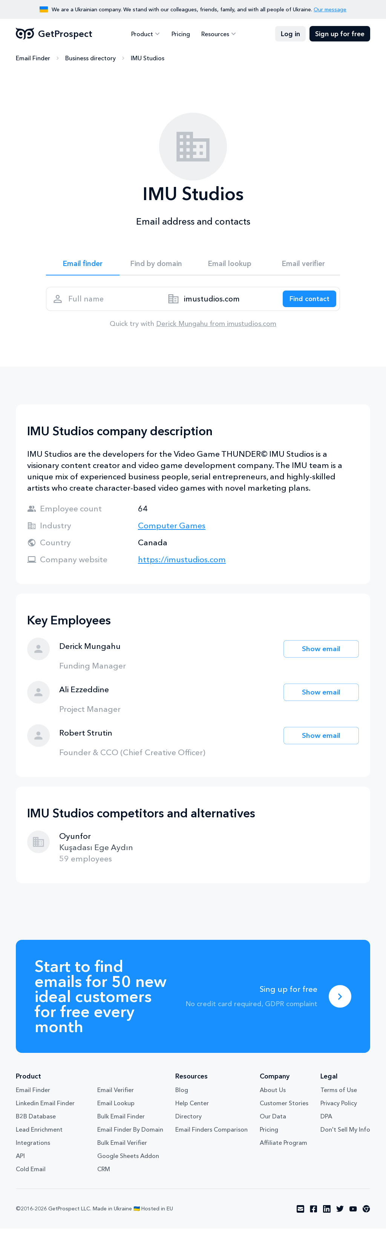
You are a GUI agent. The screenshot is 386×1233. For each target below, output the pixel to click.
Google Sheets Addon (128, 1160)
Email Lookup (116, 1107)
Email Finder (33, 58)
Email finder (82, 264)
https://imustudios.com (182, 564)
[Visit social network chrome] (366, 1213)
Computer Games (171, 530)
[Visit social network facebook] (313, 1213)
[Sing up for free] (340, 1001)
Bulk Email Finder (121, 1120)
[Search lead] (306, 302)
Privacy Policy (338, 1107)
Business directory (90, 58)
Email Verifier (115, 1094)
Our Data (273, 1120)
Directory (188, 1120)
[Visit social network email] (300, 1213)
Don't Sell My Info (345, 1134)
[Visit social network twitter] (340, 1213)
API (20, 1160)
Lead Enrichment (39, 1134)
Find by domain (156, 264)
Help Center (192, 1107)
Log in (290, 34)
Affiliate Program (283, 1147)
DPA (326, 1120)
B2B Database (36, 1120)
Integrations (33, 1147)
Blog (181, 1094)
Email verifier (303, 264)
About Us (273, 1094)
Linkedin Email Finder (45, 1107)
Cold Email (31, 1173)
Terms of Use (338, 1094)
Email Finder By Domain (130, 1134)
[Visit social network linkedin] (327, 1213)
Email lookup (230, 264)
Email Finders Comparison (211, 1134)
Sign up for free (340, 34)
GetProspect (54, 34)
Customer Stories (284, 1107)
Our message (330, 9)
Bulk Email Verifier (122, 1147)
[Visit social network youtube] (353, 1213)
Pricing (181, 34)
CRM (103, 1173)
